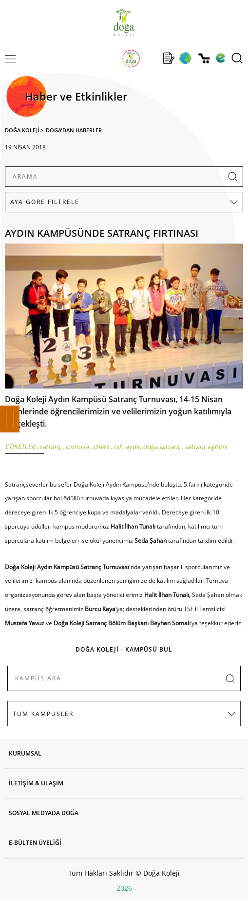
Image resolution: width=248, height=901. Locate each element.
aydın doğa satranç (152, 446)
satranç (50, 446)
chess (101, 446)
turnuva (77, 446)
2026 (124, 888)
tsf (117, 446)
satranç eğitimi (206, 446)
